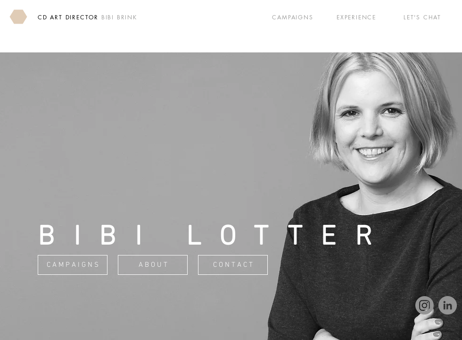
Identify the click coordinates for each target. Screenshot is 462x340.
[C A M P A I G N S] (72, 265)
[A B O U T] (153, 265)
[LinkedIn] (447, 305)
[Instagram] (424, 305)
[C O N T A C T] (233, 265)
